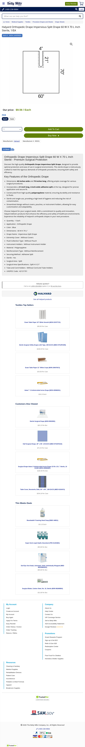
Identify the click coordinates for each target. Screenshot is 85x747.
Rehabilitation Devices (13, 672)
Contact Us (49, 614)
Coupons (48, 649)
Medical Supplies (12, 669)
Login (8, 608)
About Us (48, 608)
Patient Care (10, 675)
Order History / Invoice (13, 627)
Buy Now (53, 135)
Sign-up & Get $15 (51, 640)
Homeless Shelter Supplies (54, 659)
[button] (76, 9)
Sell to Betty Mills (51, 620)
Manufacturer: (8, 141)
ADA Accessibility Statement (54, 624)
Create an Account (12, 611)
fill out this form (56, 286)
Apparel (8, 685)
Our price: (8, 110)
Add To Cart (53, 129)
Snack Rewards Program (53, 637)
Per (4, 114)
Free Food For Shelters (53, 655)
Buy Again (9, 617)
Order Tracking (11, 630)
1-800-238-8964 (36, 286)
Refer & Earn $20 (51, 643)
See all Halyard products (42, 299)
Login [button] (81, 9)
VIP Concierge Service (52, 617)
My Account (10, 614)
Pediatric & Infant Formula (15, 682)
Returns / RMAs (11, 633)
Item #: (5, 35)
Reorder (71, 4)
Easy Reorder (11, 624)
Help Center (49, 611)
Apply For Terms (11, 620)
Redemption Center (51, 646)
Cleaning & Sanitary (13, 666)
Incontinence (10, 679)
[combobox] (12, 129)
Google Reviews (50, 627)
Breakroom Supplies (13, 688)
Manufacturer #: (28, 141)
